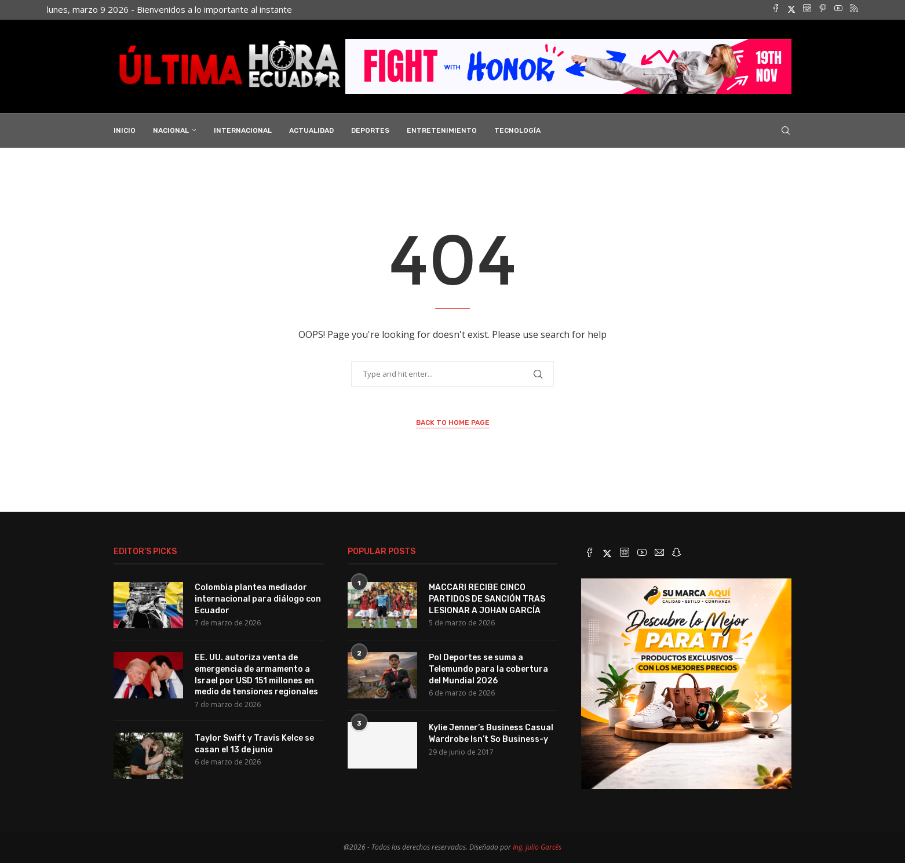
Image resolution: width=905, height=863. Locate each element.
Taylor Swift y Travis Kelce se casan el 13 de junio (254, 742)
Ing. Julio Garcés (537, 846)
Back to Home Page (453, 421)
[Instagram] (807, 9)
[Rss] (854, 9)
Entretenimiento (442, 129)
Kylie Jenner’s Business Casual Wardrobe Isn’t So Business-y (491, 732)
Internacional (243, 129)
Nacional (171, 129)
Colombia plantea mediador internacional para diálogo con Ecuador (258, 597)
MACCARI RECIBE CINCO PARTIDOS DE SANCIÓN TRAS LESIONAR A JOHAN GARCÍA (487, 597)
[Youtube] (838, 9)
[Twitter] (791, 9)
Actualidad (311, 129)
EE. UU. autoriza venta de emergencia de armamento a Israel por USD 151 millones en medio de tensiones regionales (256, 673)
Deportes (370, 129)
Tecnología (517, 129)
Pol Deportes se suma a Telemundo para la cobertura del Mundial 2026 (488, 667)
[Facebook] (776, 9)
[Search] (785, 129)
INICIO (125, 129)
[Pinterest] (823, 9)
